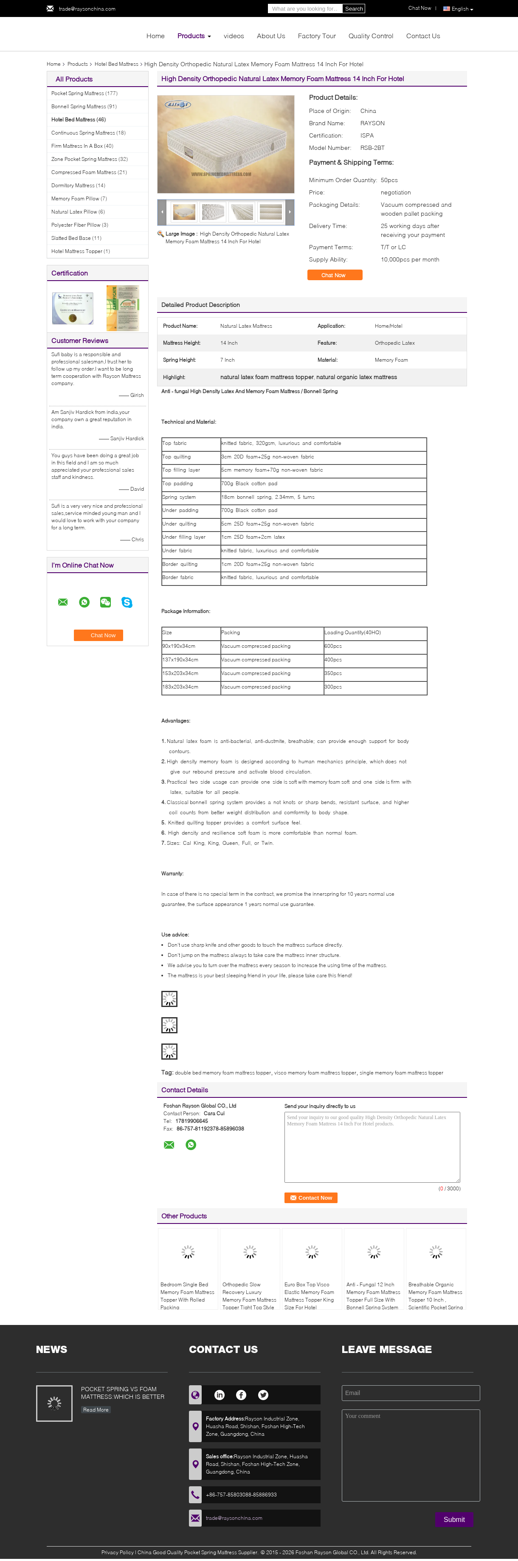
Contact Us (423, 35)
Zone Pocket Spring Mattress (84, 159)
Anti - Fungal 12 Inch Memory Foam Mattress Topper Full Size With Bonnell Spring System (373, 1296)
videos (234, 35)
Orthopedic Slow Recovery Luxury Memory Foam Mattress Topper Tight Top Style (249, 1296)
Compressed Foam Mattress (83, 172)
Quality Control (371, 35)
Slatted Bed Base (71, 238)
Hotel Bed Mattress (116, 64)
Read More (96, 1409)
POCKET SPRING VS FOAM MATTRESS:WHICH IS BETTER (122, 1392)
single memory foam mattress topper (401, 1072)
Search (354, 9)
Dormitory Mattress (73, 185)
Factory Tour (317, 35)
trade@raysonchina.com (87, 9)
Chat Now (339, 275)
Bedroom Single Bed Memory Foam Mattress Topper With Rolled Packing (187, 1296)
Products (191, 35)
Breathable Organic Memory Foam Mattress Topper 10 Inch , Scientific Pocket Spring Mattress (435, 1299)
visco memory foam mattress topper (315, 1072)
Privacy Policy (117, 1552)
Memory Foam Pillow (75, 198)
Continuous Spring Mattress (83, 132)
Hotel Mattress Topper (76, 251)
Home (155, 35)
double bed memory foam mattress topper (223, 1072)
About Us (271, 35)
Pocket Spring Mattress (77, 93)
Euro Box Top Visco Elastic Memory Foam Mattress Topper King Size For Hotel (309, 1296)
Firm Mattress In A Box (77, 146)
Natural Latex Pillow (74, 211)
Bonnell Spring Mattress (78, 106)
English (462, 9)
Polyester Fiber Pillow (76, 225)
